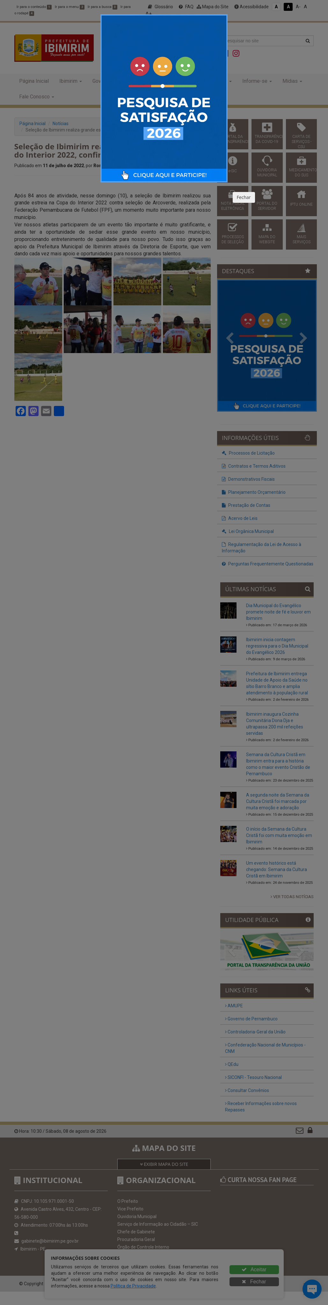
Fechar (244, 197)
